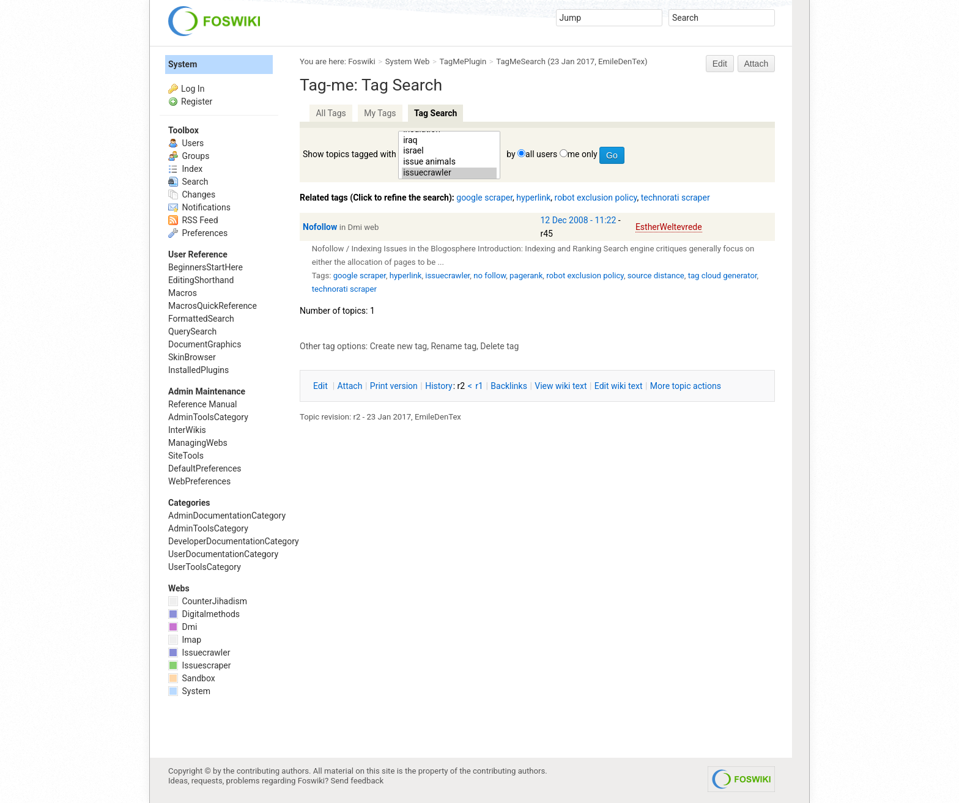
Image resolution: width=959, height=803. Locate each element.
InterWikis (187, 430)
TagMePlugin (463, 61)
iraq (449, 140)
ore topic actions (685, 386)
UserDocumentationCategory (223, 554)
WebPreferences (199, 481)
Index (185, 169)
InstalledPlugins (198, 370)
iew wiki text (561, 386)
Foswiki (361, 61)
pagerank (525, 275)
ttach (350, 386)
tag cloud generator (722, 275)
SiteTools (186, 456)
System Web (407, 61)
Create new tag (398, 346)
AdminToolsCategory (208, 417)
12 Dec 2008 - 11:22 (578, 220)
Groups (188, 156)
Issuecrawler (199, 652)
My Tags (380, 113)
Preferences (198, 233)
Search (188, 182)
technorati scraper (675, 197)
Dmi (182, 627)
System (182, 64)
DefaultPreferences (205, 468)
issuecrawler (449, 173)
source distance (656, 275)
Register (196, 101)
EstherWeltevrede (668, 227)
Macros (182, 293)
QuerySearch (192, 331)
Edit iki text (618, 386)
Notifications (199, 207)
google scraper (484, 197)
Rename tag (453, 346)
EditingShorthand (201, 280)
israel (449, 151)
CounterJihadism (207, 601)
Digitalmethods (204, 614)
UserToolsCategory (204, 567)
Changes (191, 194)
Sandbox (191, 678)
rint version (394, 386)
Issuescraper (199, 665)
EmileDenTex (621, 61)
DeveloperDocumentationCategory (233, 541)
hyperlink (533, 197)
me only (583, 154)
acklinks (509, 386)
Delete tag (499, 346)
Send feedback (357, 780)
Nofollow (320, 227)
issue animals (449, 162)
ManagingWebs (198, 443)
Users (186, 143)
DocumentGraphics (204, 344)
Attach (756, 63)
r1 (479, 386)
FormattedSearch (201, 319)
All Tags (331, 113)
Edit (720, 63)
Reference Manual (202, 404)
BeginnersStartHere (205, 267)
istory (439, 386)
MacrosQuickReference (212, 306)
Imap (184, 640)
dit (321, 386)
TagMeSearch (521, 61)
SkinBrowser (192, 357)
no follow (489, 275)
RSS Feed (193, 220)
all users (541, 154)
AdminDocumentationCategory (227, 515)
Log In (192, 89)
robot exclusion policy (596, 197)
